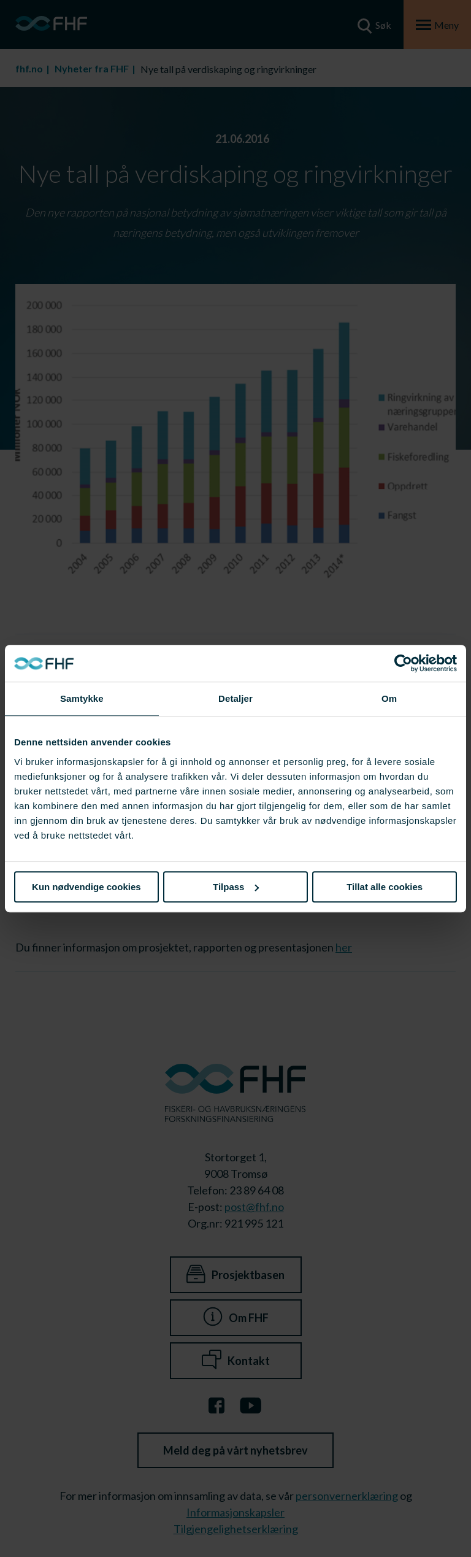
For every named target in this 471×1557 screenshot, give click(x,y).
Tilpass (236, 887)
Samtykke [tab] (82, 698)
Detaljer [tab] (235, 698)
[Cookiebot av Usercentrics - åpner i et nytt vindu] (403, 663)
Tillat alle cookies (385, 887)
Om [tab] (389, 698)
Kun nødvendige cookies (86, 887)
